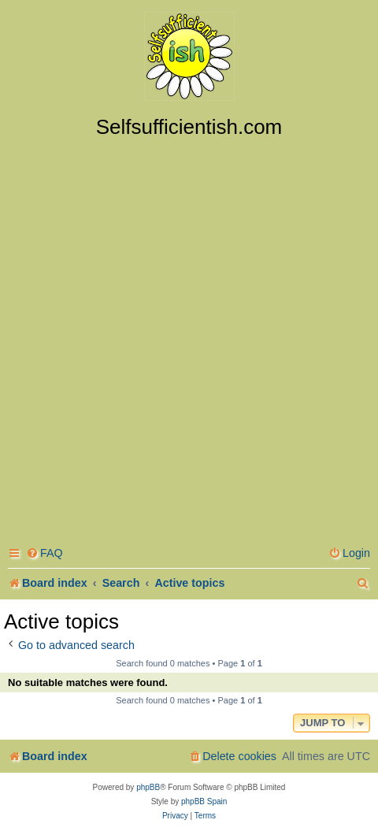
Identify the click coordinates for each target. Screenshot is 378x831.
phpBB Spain (204, 801)
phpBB (148, 787)
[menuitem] (44, 553)
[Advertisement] (189, 336)
